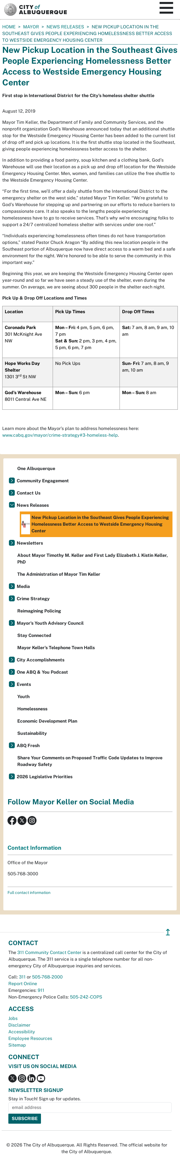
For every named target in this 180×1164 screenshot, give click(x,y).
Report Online (22, 983)
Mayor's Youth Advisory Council (50, 623)
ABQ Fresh (28, 745)
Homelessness (32, 708)
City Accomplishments (40, 660)
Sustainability (32, 733)
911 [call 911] (41, 990)
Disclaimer (19, 1025)
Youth (23, 696)
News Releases (65, 26)
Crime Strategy (33, 598)
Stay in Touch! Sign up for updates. (44, 1098)
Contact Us (28, 493)
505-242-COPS (86, 997)
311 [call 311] (22, 977)
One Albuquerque (36, 468)
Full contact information (29, 892)
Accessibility (21, 1031)
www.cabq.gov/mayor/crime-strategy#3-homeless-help (60, 435)
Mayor (31, 26)
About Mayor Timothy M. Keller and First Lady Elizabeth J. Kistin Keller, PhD (92, 559)
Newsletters (30, 543)
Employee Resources (30, 1038)
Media (23, 586)
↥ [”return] (168, 932)
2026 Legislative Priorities (44, 776)
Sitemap (17, 1045)
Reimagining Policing (39, 611)
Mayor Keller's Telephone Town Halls (56, 647)
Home (9, 26)
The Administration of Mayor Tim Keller (58, 574)
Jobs (13, 1018)
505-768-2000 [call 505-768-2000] (47, 977)
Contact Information (34, 847)
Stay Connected (34, 635)
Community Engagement (43, 480)
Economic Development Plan (47, 721)
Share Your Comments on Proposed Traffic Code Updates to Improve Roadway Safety (89, 761)
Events (24, 684)
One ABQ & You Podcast (42, 672)
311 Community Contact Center (49, 952)
